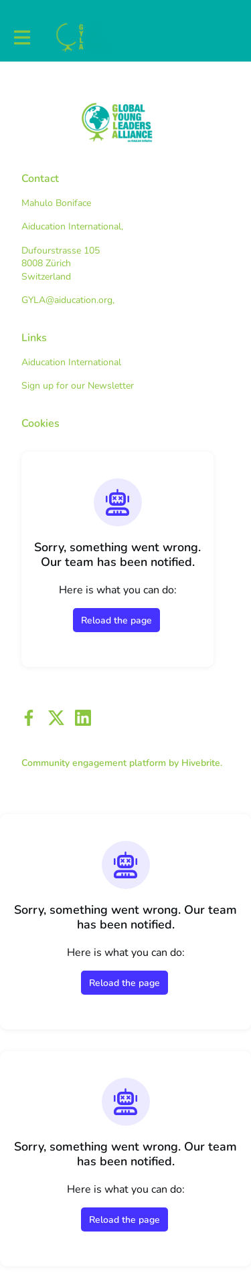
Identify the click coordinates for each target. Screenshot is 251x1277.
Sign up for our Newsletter (77, 385)
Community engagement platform (93, 763)
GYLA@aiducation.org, (67, 300)
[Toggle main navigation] (21, 37)
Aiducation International (71, 362)
